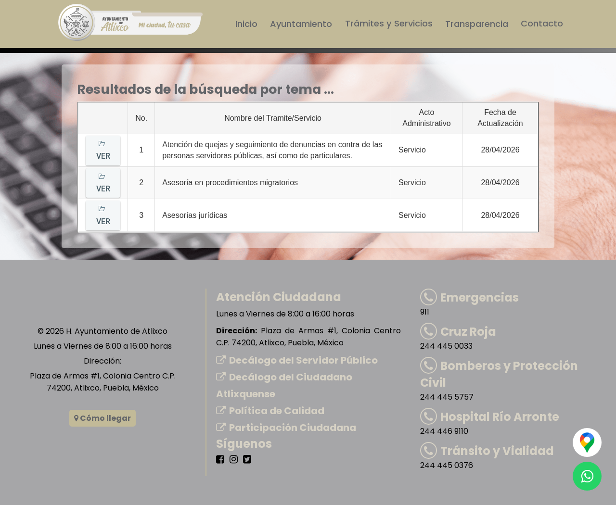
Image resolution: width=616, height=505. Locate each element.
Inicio (247, 24)
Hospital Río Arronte (489, 417)
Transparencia (476, 24)
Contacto (542, 24)
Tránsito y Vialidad (487, 451)
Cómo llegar (102, 418)
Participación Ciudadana (286, 427)
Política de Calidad (270, 410)
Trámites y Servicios (389, 24)
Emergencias (469, 297)
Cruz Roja (458, 332)
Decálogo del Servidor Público (297, 360)
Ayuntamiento (302, 24)
